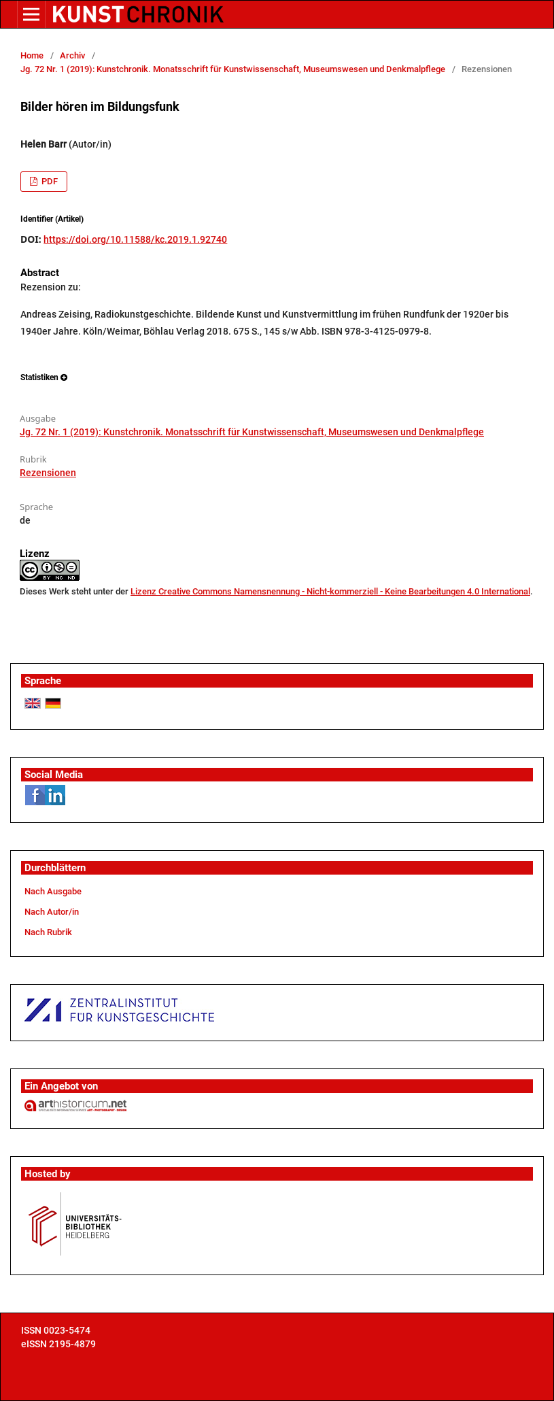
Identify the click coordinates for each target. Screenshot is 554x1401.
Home (32, 55)
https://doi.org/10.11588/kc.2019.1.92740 (135, 239)
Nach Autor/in (51, 912)
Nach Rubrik (48, 932)
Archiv (72, 55)
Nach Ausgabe (53, 891)
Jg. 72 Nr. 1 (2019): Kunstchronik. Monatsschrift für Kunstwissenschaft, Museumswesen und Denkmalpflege (232, 69)
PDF (48, 181)
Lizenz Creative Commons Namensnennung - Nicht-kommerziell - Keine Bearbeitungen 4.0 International (330, 591)
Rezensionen (48, 472)
